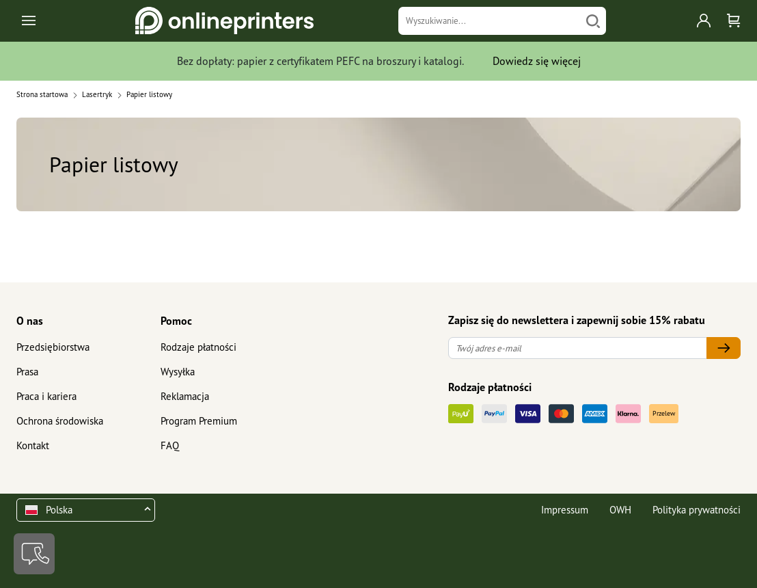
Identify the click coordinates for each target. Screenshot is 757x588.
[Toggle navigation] (29, 21)
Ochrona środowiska (59, 420)
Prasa (27, 371)
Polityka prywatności (696, 509)
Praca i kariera (46, 396)
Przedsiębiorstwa (53, 346)
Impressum (564, 509)
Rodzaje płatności (198, 346)
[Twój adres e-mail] (577, 348)
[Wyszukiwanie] (489, 21)
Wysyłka (178, 371)
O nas (29, 321)
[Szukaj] (593, 21)
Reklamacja (185, 396)
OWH (620, 509)
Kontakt (32, 445)
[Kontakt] (34, 553)
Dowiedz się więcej (537, 61)
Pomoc (176, 321)
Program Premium (199, 420)
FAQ (170, 445)
